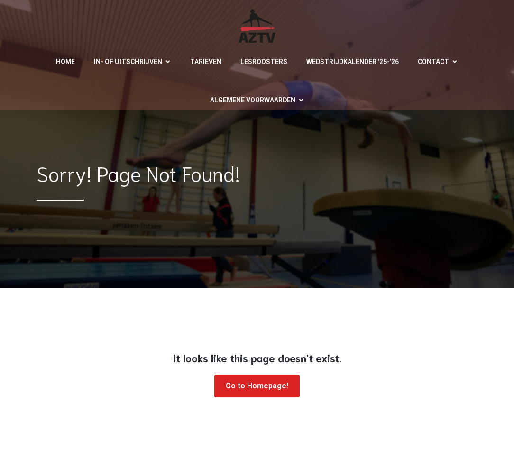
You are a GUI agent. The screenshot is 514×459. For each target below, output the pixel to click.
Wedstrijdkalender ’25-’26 (352, 61)
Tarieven (205, 61)
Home (65, 61)
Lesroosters (263, 61)
